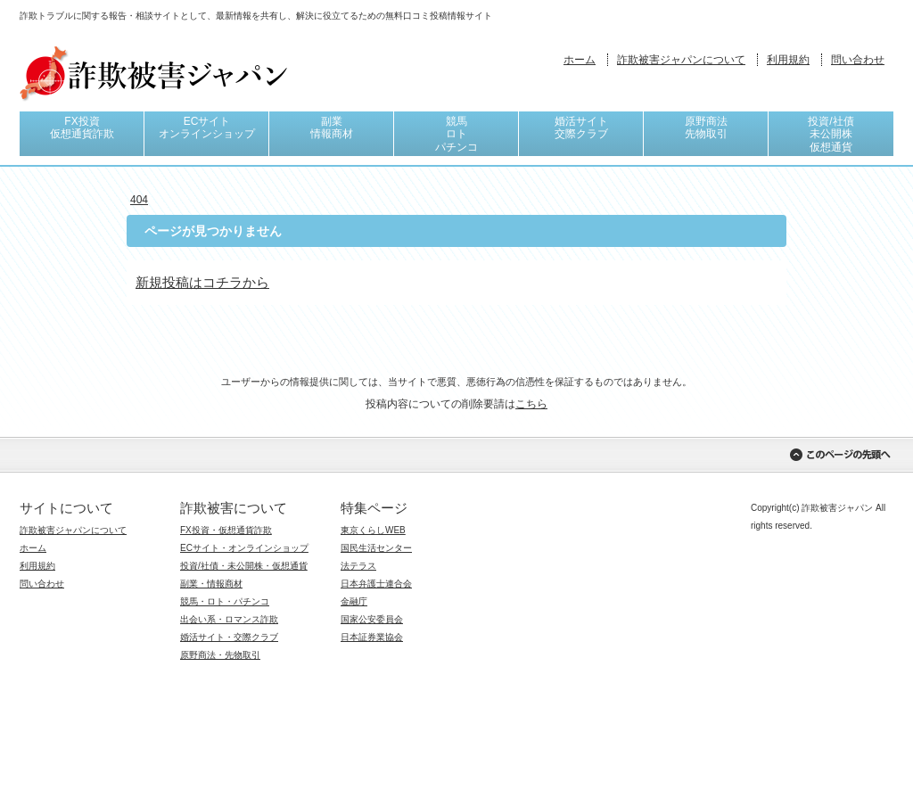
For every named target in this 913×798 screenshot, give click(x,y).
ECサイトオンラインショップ (207, 127)
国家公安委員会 (372, 619)
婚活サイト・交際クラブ (229, 637)
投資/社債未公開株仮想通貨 (830, 134)
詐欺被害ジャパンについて (681, 59)
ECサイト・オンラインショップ (244, 548)
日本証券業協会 (372, 637)
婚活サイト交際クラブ (581, 127)
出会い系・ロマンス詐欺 (229, 619)
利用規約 (788, 59)
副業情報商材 (331, 127)
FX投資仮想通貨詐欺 (82, 127)
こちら (531, 404)
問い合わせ (857, 59)
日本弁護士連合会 (376, 583)
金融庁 (354, 601)
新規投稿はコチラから (202, 282)
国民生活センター (376, 548)
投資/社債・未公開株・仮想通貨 (244, 566)
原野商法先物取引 (706, 127)
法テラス (358, 566)
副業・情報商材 (211, 583)
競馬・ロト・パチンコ (224, 601)
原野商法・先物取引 (220, 655)
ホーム (579, 59)
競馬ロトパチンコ (456, 134)
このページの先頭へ (839, 455)
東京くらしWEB (373, 530)
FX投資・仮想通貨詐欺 (226, 530)
